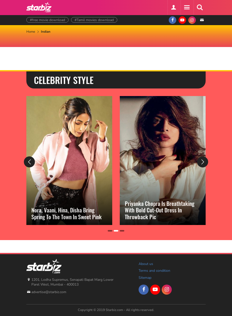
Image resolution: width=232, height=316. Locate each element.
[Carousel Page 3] (122, 231)
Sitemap (145, 277)
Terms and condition (154, 270)
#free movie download (47, 20)
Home (30, 31)
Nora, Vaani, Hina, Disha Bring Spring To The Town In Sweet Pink (66, 213)
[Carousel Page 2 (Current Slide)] (116, 231)
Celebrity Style (63, 79)
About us (146, 263)
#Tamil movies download (94, 20)
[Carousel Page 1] (110, 231)
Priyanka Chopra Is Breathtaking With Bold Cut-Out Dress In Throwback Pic (159, 210)
